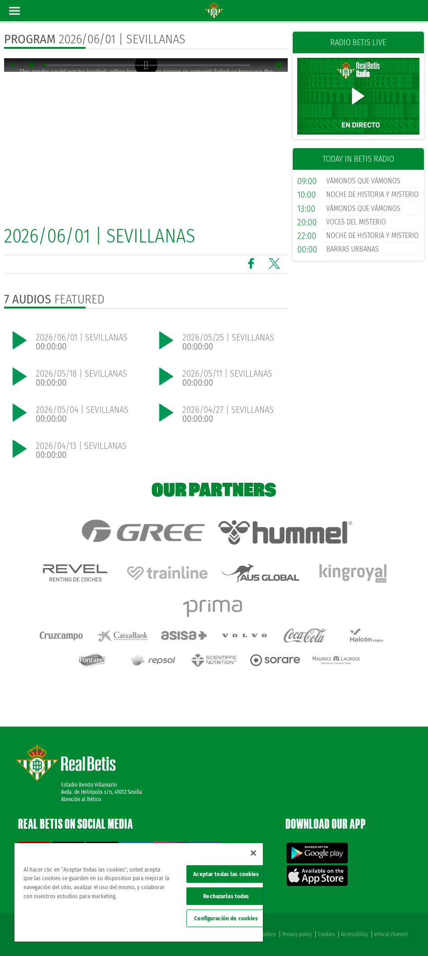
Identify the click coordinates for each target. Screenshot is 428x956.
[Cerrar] (253, 853)
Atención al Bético (81, 799)
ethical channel (391, 934)
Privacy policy (297, 934)
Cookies (326, 934)
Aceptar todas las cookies (226, 874)
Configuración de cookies (226, 918)
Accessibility (354, 934)
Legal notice (263, 934)
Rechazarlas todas (226, 896)
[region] (138, 892)
